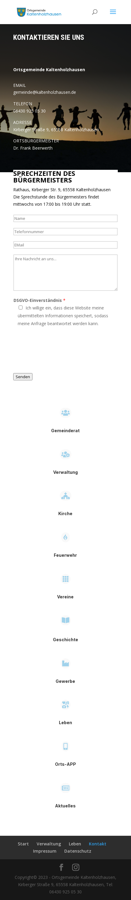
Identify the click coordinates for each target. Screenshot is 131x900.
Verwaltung (49, 844)
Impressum (44, 851)
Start (23, 844)
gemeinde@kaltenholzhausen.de (44, 92)
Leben (75, 844)
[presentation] (59, 352)
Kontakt (97, 844)
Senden (23, 376)
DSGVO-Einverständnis (40, 300)
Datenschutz (77, 851)
